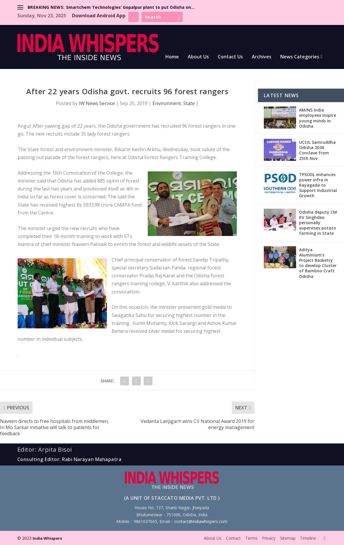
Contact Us (230, 57)
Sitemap (288, 538)
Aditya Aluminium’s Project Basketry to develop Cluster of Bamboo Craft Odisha (318, 263)
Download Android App (98, 15)
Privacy (269, 538)
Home (172, 57)
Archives (261, 57)
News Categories (299, 57)
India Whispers (47, 538)
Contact (233, 538)
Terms (251, 538)
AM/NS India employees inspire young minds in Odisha (317, 118)
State (189, 103)
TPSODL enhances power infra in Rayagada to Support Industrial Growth (318, 185)
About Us (198, 57)
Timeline (308, 538)
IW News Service (97, 103)
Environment (166, 103)
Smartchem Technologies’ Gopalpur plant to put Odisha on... (130, 7)
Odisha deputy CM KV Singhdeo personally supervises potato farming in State (318, 222)
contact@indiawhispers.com (200, 521)
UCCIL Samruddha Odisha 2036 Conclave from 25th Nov (317, 150)
